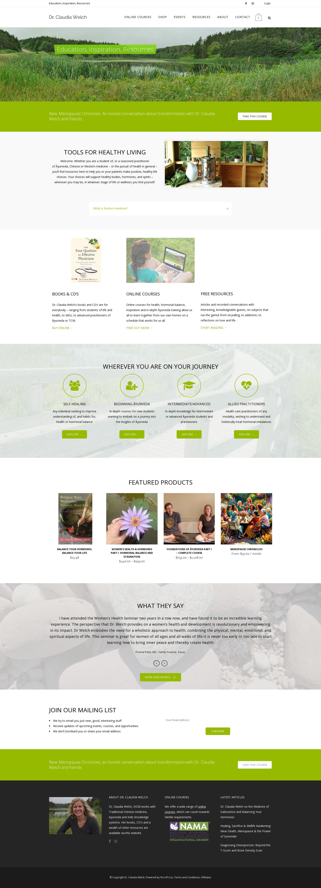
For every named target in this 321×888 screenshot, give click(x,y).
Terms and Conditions (187, 877)
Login (267, 3)
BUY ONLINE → (62, 328)
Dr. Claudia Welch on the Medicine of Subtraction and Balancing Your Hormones (244, 812)
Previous (157, 663)
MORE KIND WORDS (160, 677)
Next (164, 663)
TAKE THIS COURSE (255, 116)
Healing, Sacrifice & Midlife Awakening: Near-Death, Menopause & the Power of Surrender (245, 831)
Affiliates (206, 877)
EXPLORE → (74, 434)
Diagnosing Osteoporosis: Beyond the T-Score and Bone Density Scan (245, 847)
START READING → (214, 328)
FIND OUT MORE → (139, 328)
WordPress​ (166, 877)
